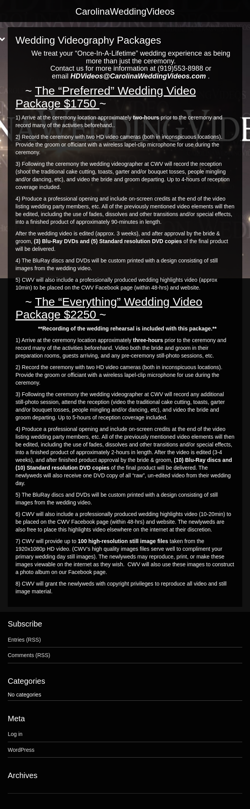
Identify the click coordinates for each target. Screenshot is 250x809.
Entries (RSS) (24, 640)
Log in (15, 734)
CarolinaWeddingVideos (125, 11)
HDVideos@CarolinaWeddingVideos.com (138, 76)
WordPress (21, 750)
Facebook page (87, 572)
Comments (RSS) (29, 655)
